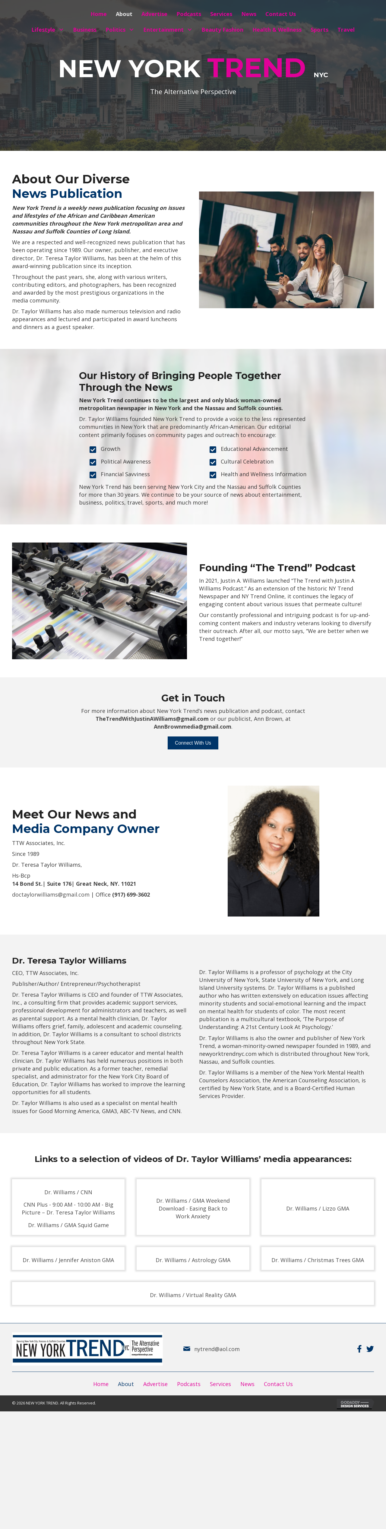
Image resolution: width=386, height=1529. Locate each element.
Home (101, 1384)
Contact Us (278, 1384)
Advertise (155, 1384)
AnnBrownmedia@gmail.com (192, 726)
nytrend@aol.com (216, 1349)
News (247, 1384)
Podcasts (189, 1384)
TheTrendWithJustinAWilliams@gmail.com (152, 718)
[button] (61, 29)
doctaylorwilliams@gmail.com (51, 894)
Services (220, 1384)
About (126, 1384)
